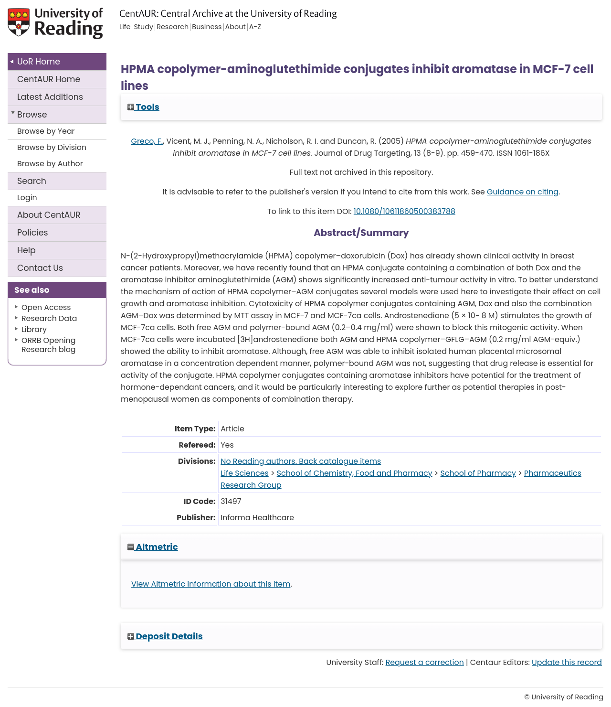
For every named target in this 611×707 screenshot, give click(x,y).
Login (27, 197)
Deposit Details (165, 636)
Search (31, 181)
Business (206, 27)
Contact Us (40, 268)
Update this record (567, 662)
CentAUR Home (48, 79)
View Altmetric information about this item (211, 583)
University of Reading (69, 27)
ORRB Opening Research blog (48, 345)
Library (34, 329)
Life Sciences (244, 473)
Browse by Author (50, 163)
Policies (32, 232)
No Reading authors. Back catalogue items (301, 461)
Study (143, 27)
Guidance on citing (522, 191)
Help (26, 250)
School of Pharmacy (478, 473)
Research (173, 27)
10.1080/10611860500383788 (404, 211)
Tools (143, 107)
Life (124, 27)
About (49, 215)
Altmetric (152, 547)
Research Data (49, 318)
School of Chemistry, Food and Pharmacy (354, 473)
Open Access (46, 307)
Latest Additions (50, 97)
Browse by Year (46, 131)
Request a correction (425, 662)
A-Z (255, 27)
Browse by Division (51, 147)
